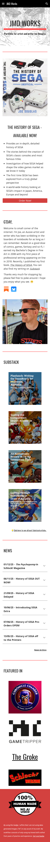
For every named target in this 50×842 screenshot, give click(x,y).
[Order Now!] (25, 200)
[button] (3, 3)
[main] (25, 27)
